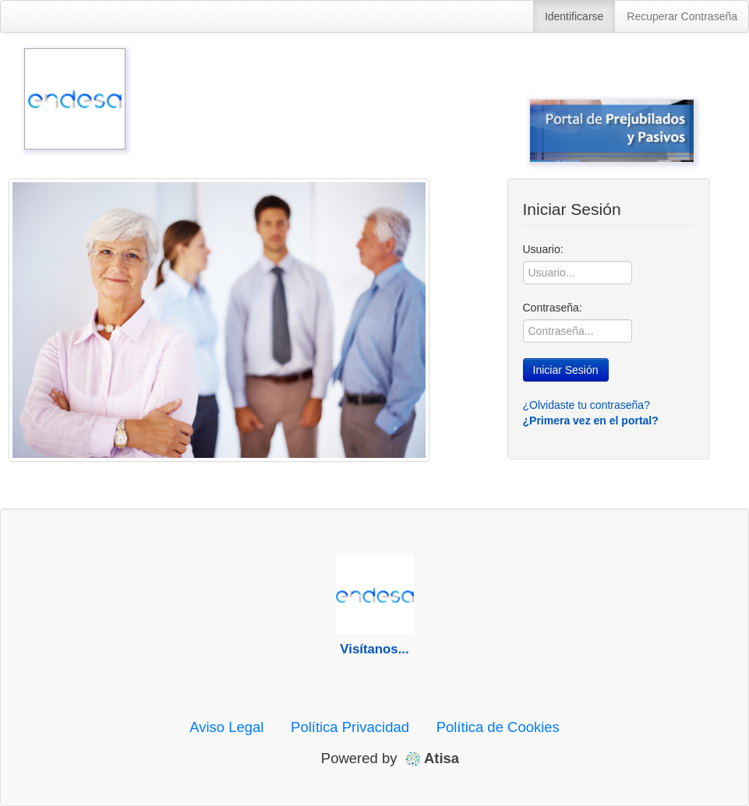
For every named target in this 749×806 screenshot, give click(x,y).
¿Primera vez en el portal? (591, 420)
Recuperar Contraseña (682, 16)
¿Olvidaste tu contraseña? (586, 405)
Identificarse (574, 16)
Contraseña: (552, 307)
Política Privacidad (350, 727)
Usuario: (543, 249)
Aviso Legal (226, 727)
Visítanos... (374, 649)
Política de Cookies (498, 727)
